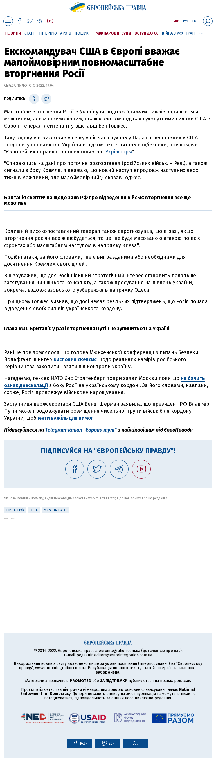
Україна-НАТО (55, 510)
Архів (65, 33)
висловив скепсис (75, 359)
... (201, 32)
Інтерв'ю (48, 33)
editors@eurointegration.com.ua (123, 655)
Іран (190, 33)
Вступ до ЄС (146, 33)
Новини (13, 33)
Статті (30, 33)
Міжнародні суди (113, 33)
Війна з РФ (172, 33)
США (34, 510)
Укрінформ (118, 152)
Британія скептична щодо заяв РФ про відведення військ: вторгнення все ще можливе (97, 200)
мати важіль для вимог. (66, 418)
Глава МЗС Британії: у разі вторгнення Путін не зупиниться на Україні (87, 328)
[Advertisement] (108, 559)
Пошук (82, 33)
